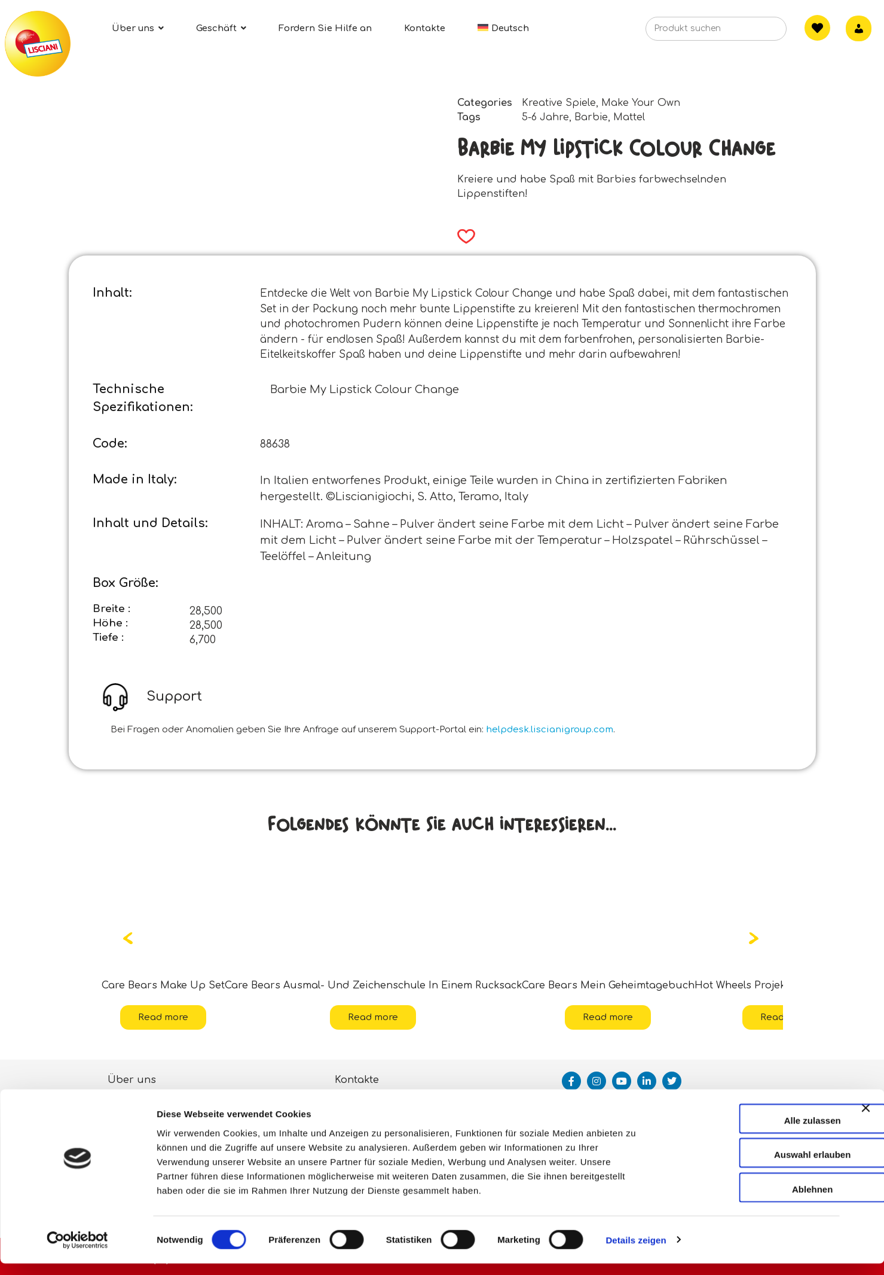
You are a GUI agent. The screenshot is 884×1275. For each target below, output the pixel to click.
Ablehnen (753, 1200)
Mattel (629, 117)
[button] (462, 236)
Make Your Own (640, 103)
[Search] (759, 32)
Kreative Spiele (559, 103)
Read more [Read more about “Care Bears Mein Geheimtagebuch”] (608, 1017)
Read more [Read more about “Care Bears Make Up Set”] (163, 1017)
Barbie (591, 117)
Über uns (132, 1080)
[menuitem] (503, 28)
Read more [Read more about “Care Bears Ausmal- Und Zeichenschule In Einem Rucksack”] (373, 1017)
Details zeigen (635, 1251)
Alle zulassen (753, 1132)
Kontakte (357, 1080)
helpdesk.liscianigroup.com (549, 730)
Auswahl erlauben (753, 1166)
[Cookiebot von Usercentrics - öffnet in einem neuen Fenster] (77, 1252)
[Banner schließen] (865, 1130)
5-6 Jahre (545, 117)
